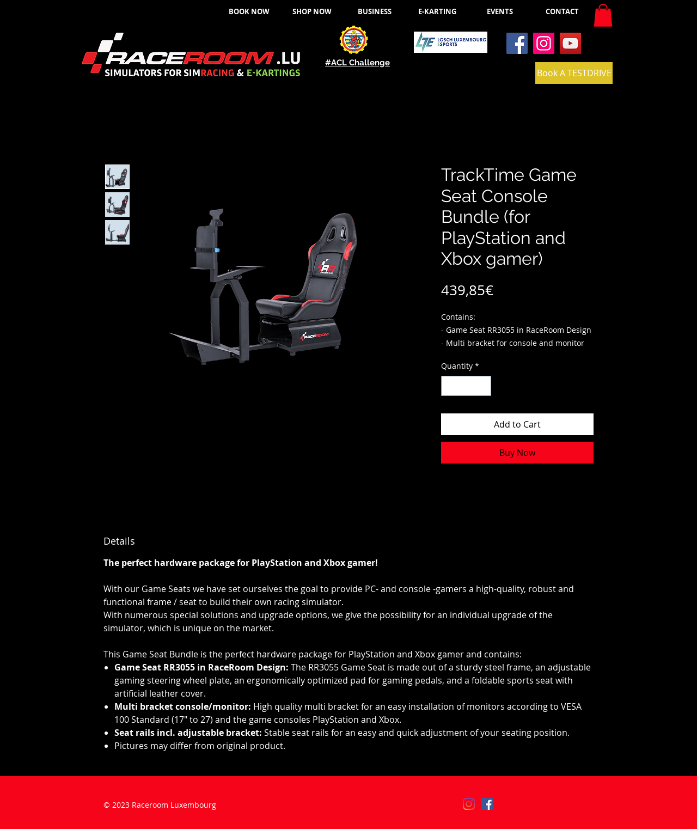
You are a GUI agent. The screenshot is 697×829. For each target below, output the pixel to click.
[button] (603, 15)
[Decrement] (449, 385)
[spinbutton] (466, 385)
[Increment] (483, 385)
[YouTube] (570, 43)
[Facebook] (517, 43)
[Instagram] (543, 43)
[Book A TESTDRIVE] (574, 73)
